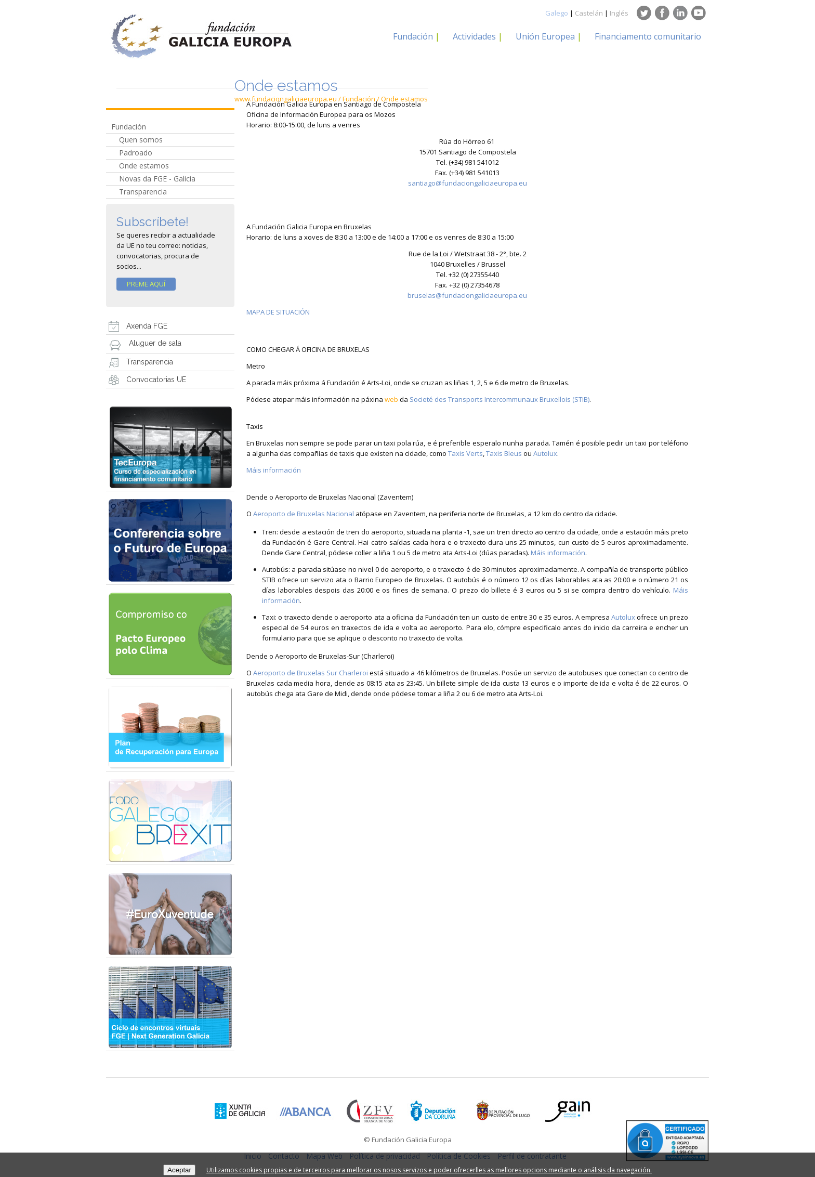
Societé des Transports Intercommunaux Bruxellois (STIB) (499, 399)
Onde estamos (144, 166)
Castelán (589, 13)
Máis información (273, 470)
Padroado (135, 153)
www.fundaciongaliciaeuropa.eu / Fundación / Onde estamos (331, 98)
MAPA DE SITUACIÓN (278, 312)
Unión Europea (545, 36)
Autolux (545, 453)
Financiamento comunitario (648, 36)
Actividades (474, 36)
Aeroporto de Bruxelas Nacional (303, 513)
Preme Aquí (146, 284)
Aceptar (179, 1170)
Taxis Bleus (504, 453)
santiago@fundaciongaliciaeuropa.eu (467, 183)
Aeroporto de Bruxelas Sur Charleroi (310, 672)
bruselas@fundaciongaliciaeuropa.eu (467, 295)
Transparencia (143, 192)
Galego (556, 13)
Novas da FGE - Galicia (157, 179)
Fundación (413, 36)
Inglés (619, 13)
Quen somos (141, 140)
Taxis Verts (465, 453)
